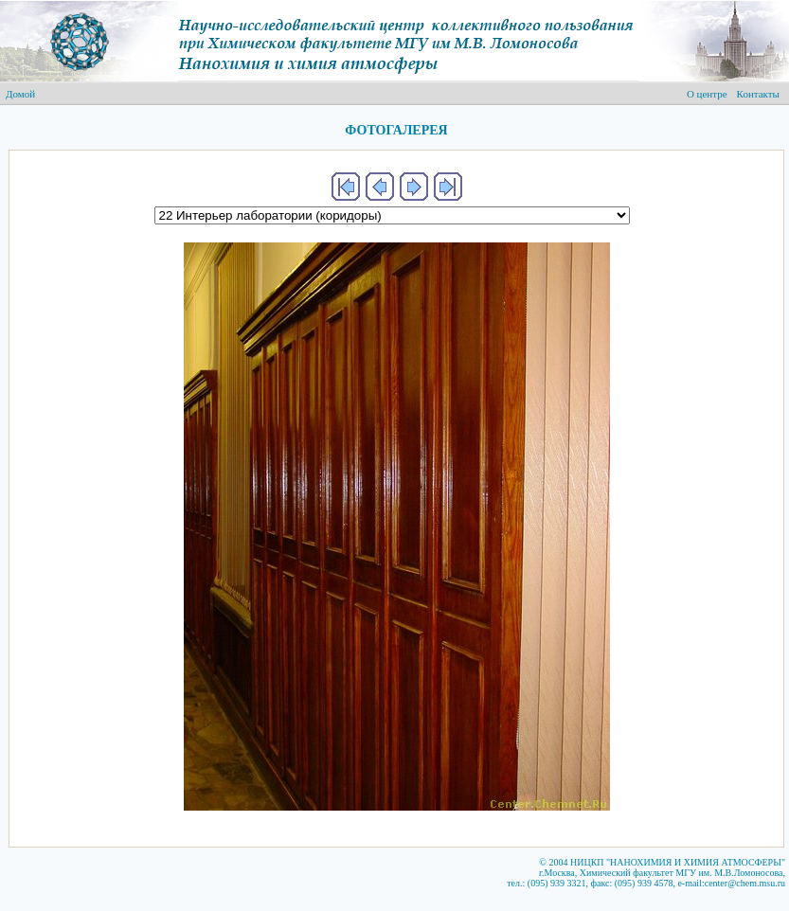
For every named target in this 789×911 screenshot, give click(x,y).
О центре (707, 93)
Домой (20, 93)
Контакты (758, 93)
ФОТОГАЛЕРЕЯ (396, 130)
